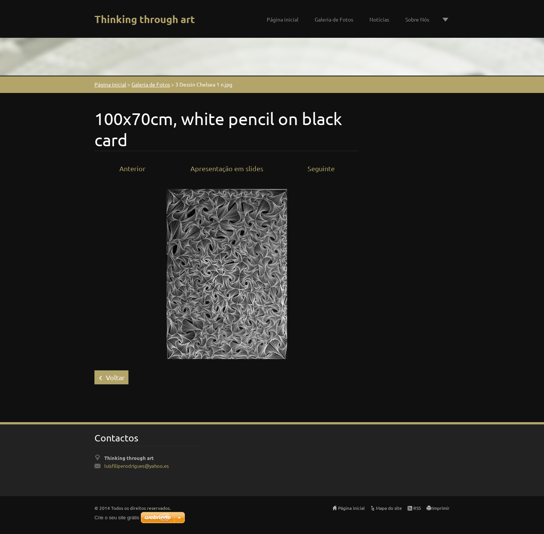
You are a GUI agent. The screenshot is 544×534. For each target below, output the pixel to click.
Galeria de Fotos (334, 19)
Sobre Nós (417, 19)
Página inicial (282, 19)
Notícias (379, 19)
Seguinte (321, 168)
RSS (417, 508)
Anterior (132, 168)
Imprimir (441, 508)
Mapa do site (389, 508)
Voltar (115, 377)
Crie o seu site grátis (116, 517)
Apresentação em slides (226, 168)
